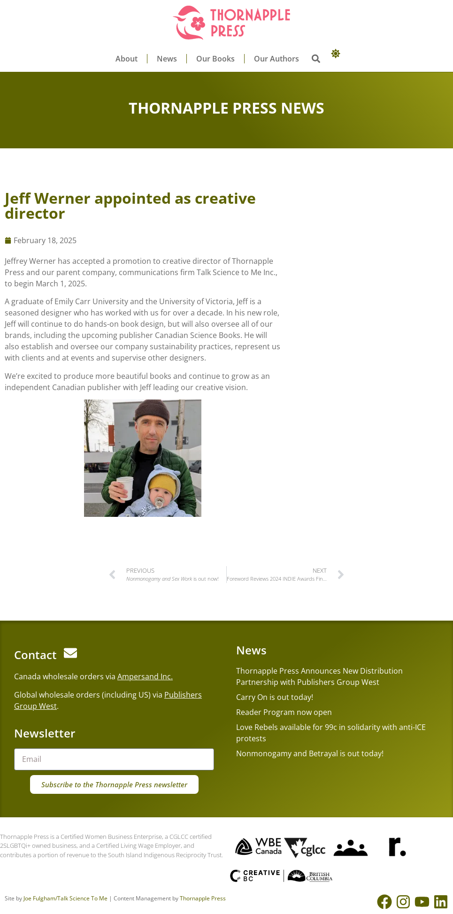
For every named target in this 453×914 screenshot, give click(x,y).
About (126, 59)
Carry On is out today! (274, 697)
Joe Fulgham (39, 898)
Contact (35, 654)
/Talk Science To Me (81, 898)
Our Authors (276, 59)
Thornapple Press (203, 898)
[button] (316, 59)
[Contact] (70, 653)
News (167, 59)
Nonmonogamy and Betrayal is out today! (310, 753)
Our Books (215, 59)
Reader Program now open (284, 712)
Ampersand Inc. (145, 676)
